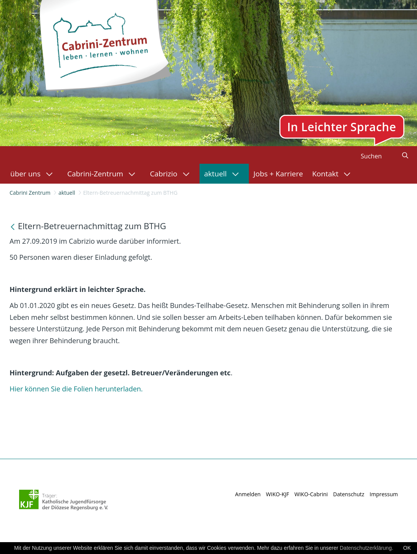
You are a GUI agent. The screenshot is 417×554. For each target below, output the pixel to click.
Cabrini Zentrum (30, 192)
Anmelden (248, 494)
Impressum (384, 494)
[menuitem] (34, 174)
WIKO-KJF (277, 494)
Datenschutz (348, 494)
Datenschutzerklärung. (366, 548)
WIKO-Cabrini (311, 494)
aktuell (66, 192)
